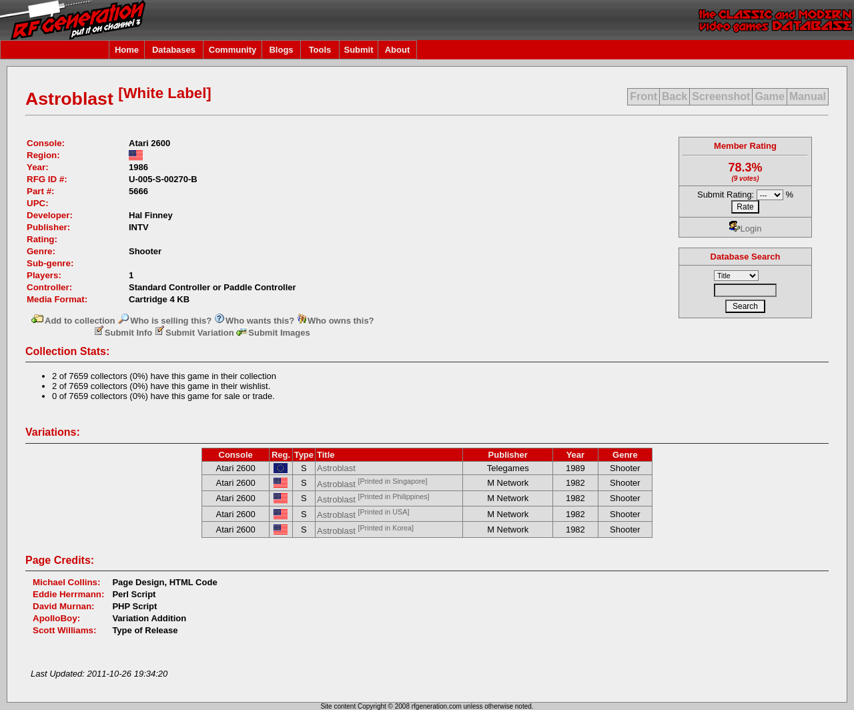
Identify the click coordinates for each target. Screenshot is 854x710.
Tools (320, 50)
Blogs (281, 50)
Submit (358, 50)
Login (745, 229)
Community (233, 50)
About (397, 50)
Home (127, 50)
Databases (173, 50)
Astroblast (336, 468)
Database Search (746, 257)
